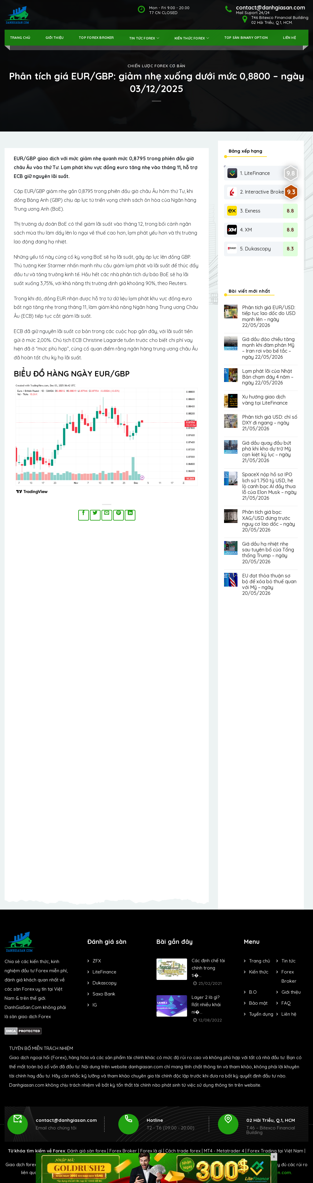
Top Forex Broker (96, 37)
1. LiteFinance (248, 173)
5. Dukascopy (249, 249)
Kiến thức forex (192, 38)
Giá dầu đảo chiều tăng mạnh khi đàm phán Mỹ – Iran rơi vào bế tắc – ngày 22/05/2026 (268, 348)
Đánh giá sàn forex (86, 1151)
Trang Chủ (20, 37)
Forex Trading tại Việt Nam (275, 1151)
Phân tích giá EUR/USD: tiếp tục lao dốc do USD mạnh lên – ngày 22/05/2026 (269, 316)
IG (95, 1005)
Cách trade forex (183, 1151)
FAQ (286, 1003)
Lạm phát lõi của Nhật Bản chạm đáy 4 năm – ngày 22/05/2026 (267, 377)
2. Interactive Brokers (257, 192)
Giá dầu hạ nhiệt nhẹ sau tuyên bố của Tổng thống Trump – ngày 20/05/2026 (268, 553)
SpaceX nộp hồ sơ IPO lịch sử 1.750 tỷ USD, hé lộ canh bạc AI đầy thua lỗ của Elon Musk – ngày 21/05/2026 (269, 486)
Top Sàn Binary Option (246, 37)
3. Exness (243, 211)
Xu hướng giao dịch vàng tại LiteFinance (265, 400)
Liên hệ (289, 37)
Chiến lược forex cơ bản (156, 65)
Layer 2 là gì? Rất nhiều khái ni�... (206, 1004)
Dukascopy (104, 983)
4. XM (239, 230)
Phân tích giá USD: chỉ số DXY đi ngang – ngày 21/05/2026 (269, 423)
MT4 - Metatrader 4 (224, 1151)
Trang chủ (259, 961)
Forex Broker (123, 1151)
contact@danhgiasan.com (66, 1120)
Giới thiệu (55, 37)
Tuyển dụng (261, 1014)
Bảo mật (258, 1003)
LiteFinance (104, 972)
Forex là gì (151, 1151)
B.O (253, 992)
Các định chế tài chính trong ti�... (208, 968)
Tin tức (289, 961)
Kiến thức (258, 972)
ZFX (97, 961)
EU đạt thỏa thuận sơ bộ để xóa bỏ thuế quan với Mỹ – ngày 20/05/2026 (269, 584)
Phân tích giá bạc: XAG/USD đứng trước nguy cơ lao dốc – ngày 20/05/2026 (268, 521)
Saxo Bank (104, 994)
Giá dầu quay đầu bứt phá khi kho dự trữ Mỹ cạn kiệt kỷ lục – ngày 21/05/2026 (266, 452)
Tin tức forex (144, 38)
